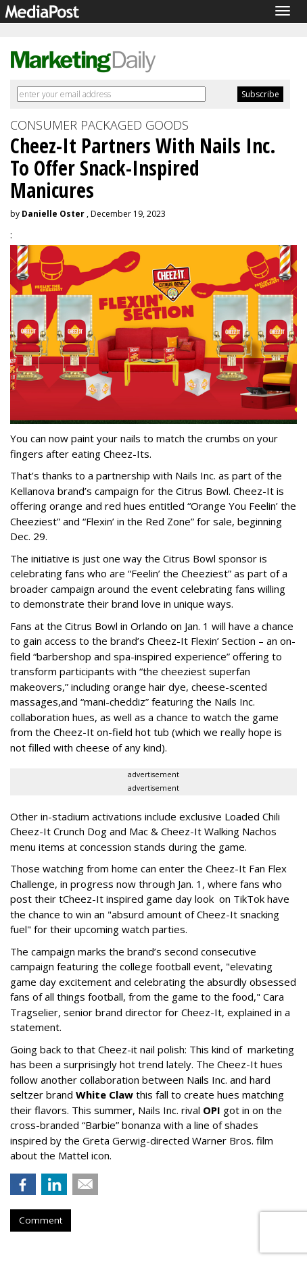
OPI (211, 1110)
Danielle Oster (53, 213)
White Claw (106, 1094)
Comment (40, 1220)
